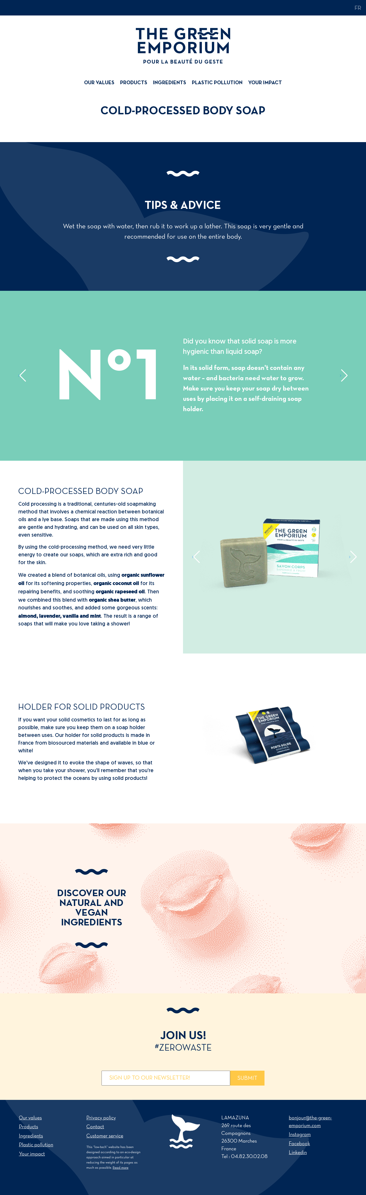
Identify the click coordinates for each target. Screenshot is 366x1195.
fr (358, 8)
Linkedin (298, 1152)
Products (133, 83)
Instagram (300, 1134)
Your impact (265, 83)
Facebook (299, 1143)
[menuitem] (100, 83)
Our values (99, 83)
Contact (95, 1127)
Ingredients (169, 83)
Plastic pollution (217, 83)
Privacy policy (101, 1118)
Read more (120, 1167)
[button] (22, 375)
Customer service (104, 1136)
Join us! (183, 1041)
